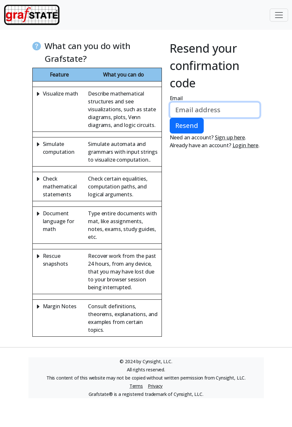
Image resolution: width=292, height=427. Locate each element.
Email (176, 98)
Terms (136, 386)
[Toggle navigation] (279, 15)
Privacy (155, 386)
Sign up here (230, 137)
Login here (245, 145)
